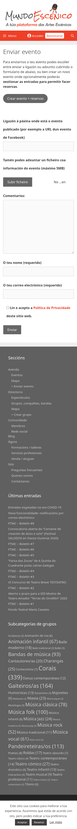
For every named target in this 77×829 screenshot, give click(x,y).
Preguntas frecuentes (26, 470)
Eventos (17, 375)
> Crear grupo (21, 414)
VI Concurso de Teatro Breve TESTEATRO (37, 582)
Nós (11, 464)
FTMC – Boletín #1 (21, 604)
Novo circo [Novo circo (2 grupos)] (37, 739)
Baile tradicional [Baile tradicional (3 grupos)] (43, 648)
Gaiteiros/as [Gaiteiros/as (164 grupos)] (30, 685)
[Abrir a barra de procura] (72, 36)
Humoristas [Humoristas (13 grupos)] (21, 692)
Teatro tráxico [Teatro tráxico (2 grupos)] (42, 779)
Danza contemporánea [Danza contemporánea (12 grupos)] (44, 678)
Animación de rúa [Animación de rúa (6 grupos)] (39, 636)
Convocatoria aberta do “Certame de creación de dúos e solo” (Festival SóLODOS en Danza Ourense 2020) (34, 533)
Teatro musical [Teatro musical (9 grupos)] (39, 774)
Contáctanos (20, 481)
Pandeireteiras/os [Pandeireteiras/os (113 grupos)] (36, 746)
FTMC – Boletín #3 (21, 577)
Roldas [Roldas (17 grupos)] (32, 752)
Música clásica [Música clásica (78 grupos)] (46, 704)
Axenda (13, 369)
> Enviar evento (22, 386)
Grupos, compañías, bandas (31, 403)
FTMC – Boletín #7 (21, 544)
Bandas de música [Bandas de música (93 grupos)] (34, 654)
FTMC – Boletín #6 (21, 549)
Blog (11, 436)
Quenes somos (22, 475)
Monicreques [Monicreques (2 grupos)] (55, 698)
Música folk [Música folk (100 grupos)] (28, 712)
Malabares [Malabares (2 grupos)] (19, 698)
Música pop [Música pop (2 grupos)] (29, 725)
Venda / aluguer (22, 459)
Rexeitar (39, 822)
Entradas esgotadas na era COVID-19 (34, 507)
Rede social (19, 431)
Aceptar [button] (22, 822)
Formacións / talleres (26, 447)
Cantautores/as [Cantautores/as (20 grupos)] (25, 660)
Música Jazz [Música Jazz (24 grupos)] (37, 718)
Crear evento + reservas (25, 98)
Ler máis (55, 822)
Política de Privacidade (51, 308)
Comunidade (17, 420)
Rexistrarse (55, 36)
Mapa (15, 381)
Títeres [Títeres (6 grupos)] (31, 784)
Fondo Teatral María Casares (28, 609)
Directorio (15, 392)
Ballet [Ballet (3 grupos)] (60, 648)
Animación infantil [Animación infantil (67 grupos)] (33, 641)
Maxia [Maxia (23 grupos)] (36, 698)
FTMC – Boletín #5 (21, 555)
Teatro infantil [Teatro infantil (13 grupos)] (41, 769)
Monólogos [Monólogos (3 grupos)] (16, 705)
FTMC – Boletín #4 (21, 571)
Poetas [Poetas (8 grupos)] (15, 753)
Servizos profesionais (26, 453)
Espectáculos (20, 397)
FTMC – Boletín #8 (21, 523)
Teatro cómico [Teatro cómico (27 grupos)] (32, 764)
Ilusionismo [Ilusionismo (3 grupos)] (43, 693)
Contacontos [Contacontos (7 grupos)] (27, 669)
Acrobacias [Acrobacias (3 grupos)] (16, 635)
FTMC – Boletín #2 (21, 588)
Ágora (12, 442)
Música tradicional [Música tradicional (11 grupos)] (34, 732)
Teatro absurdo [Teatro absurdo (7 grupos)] (55, 753)
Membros (18, 426)
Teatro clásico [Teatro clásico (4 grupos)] (18, 758)
